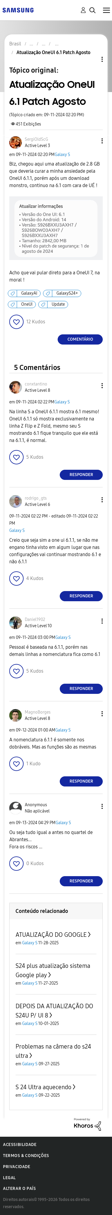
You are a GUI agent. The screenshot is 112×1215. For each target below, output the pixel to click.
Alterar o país (19, 1188)
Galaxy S (62, 154)
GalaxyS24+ (67, 293)
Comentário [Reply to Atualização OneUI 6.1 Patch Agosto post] (80, 339)
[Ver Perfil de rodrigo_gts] (36, 498)
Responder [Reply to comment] (81, 474)
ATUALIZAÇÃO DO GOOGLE (51, 934)
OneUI (27, 304)
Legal (9, 1177)
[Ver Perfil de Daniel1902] (35, 619)
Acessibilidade (19, 1144)
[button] (92, 141)
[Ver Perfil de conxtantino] (36, 384)
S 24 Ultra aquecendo (43, 1087)
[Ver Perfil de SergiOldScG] (36, 139)
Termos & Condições (26, 1155)
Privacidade (16, 1166)
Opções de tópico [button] (92, 59)
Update (58, 304)
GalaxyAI (29, 293)
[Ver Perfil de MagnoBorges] (37, 712)
